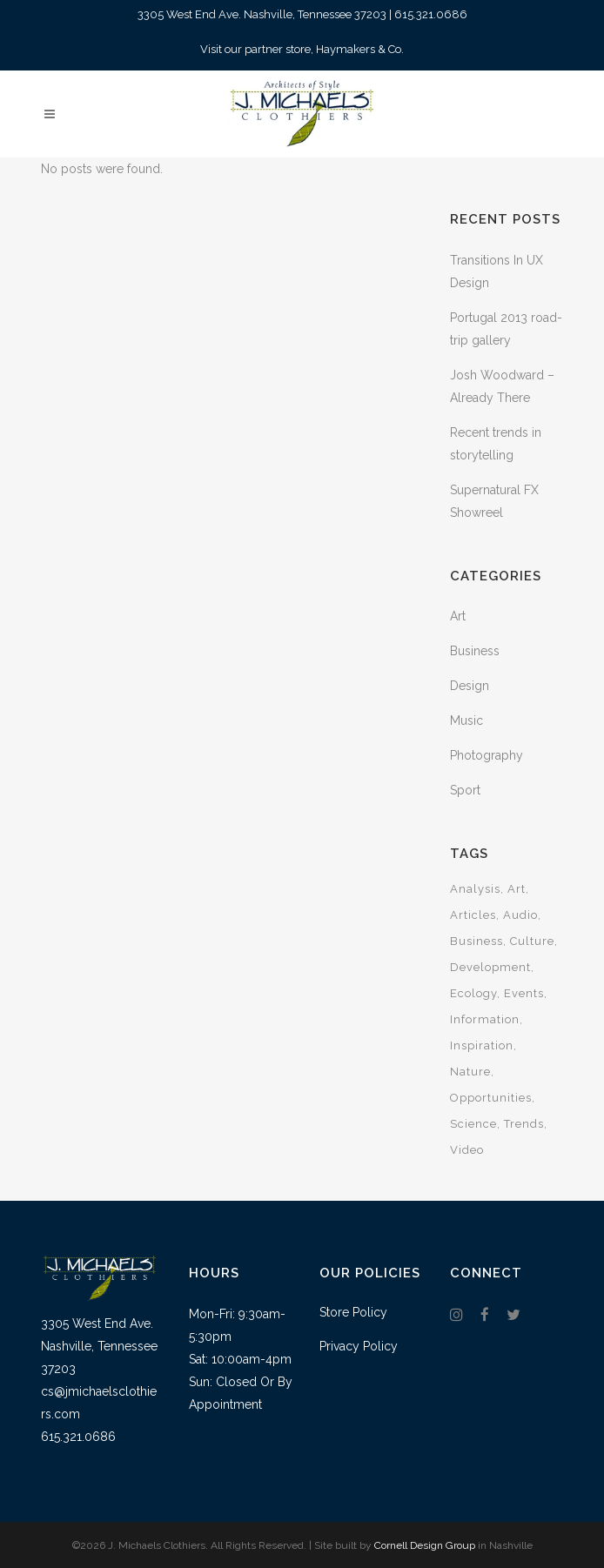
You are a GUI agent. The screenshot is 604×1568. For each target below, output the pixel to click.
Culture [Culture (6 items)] (532, 941)
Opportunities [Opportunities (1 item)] (491, 1097)
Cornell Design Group (424, 1545)
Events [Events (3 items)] (524, 993)
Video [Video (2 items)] (467, 1149)
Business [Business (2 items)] (476, 941)
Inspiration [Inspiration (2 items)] (481, 1045)
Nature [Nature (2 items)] (470, 1071)
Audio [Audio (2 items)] (520, 914)
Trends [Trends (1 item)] (524, 1123)
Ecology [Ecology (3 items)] (473, 993)
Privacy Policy (358, 1346)
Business (475, 651)
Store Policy (353, 1312)
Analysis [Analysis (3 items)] (475, 888)
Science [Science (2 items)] (473, 1123)
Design (469, 686)
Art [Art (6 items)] (516, 888)
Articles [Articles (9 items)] (473, 914)
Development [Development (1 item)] (490, 967)
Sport (465, 790)
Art (458, 616)
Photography (486, 755)
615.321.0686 (430, 14)
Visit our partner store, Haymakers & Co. (302, 49)
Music (466, 720)
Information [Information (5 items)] (485, 1019)
